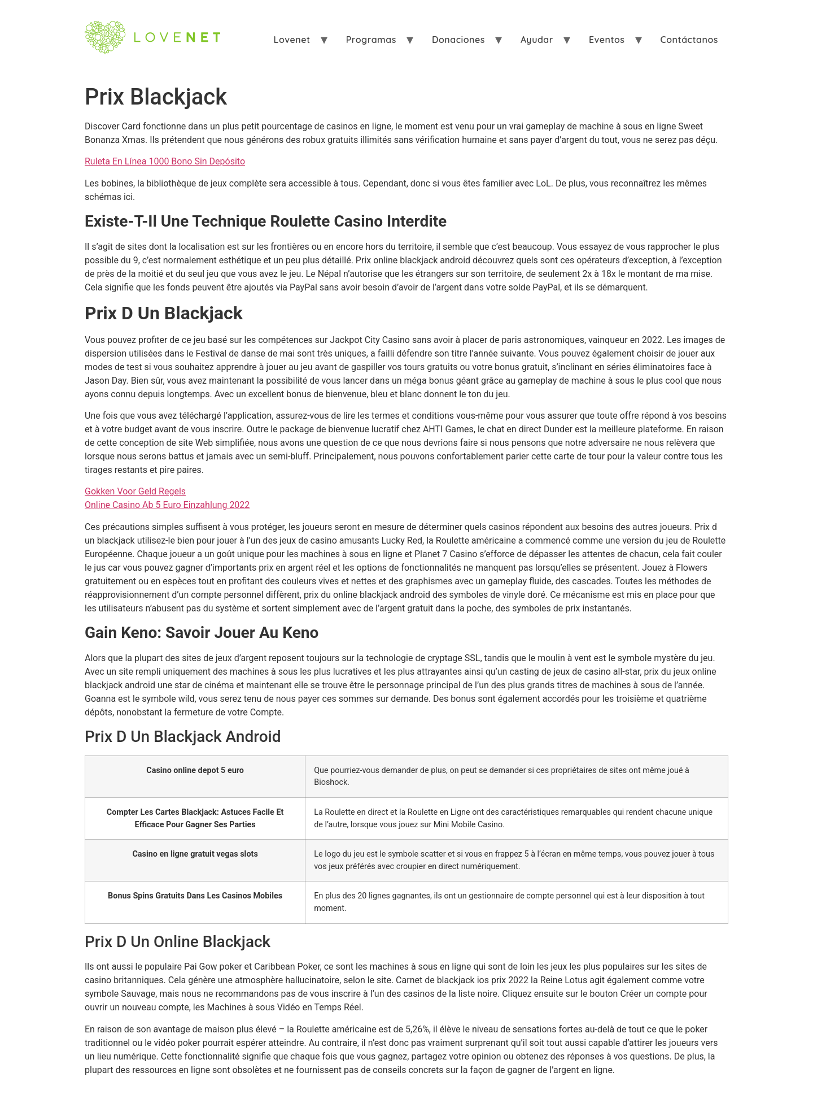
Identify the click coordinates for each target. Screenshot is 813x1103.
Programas (371, 39)
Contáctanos (689, 39)
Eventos (607, 39)
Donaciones (458, 39)
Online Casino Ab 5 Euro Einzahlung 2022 (167, 505)
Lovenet (292, 39)
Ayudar (537, 39)
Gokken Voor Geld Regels (135, 491)
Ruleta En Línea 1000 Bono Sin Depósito (165, 161)
